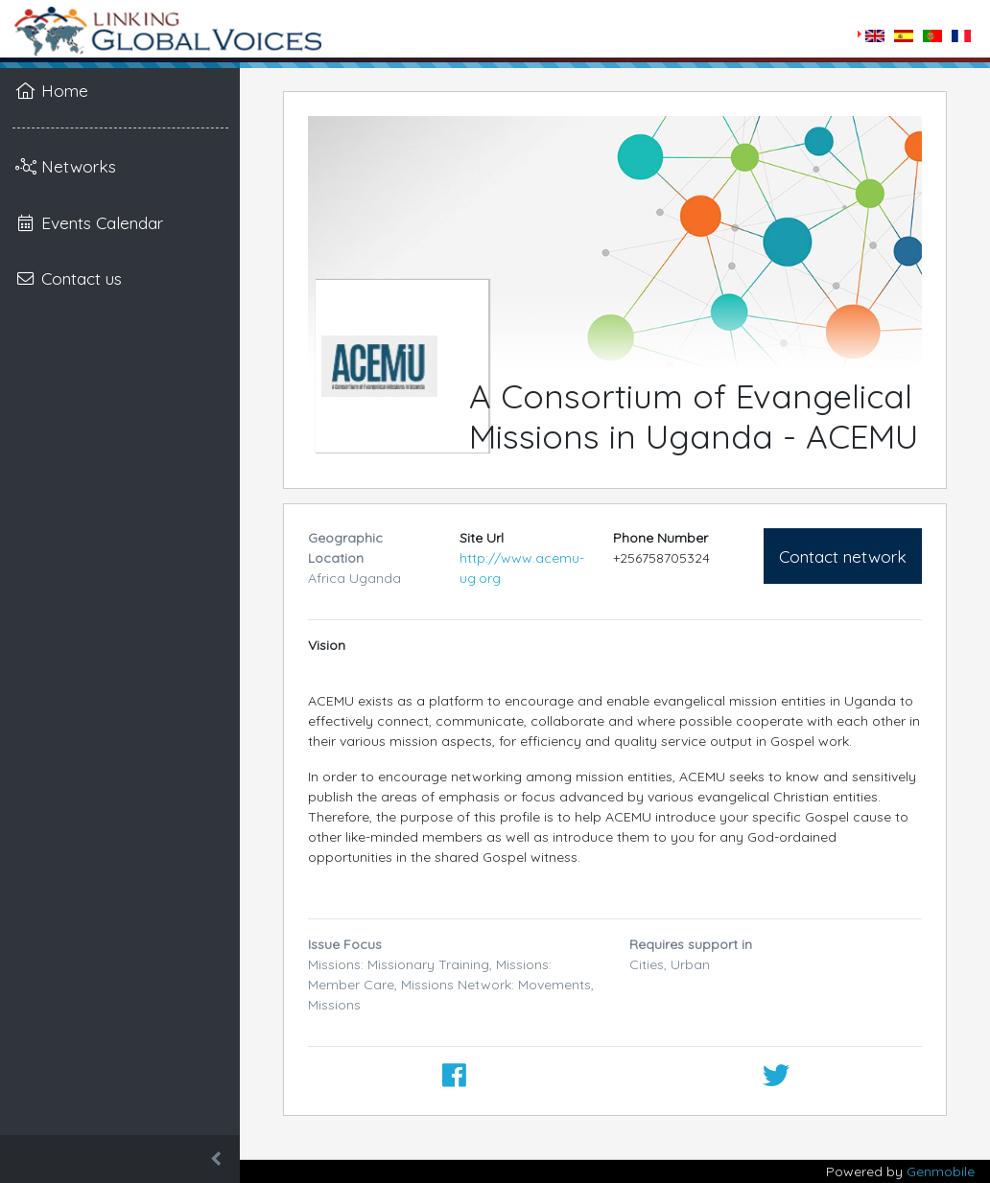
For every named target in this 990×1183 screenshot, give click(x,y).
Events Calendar (89, 222)
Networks (65, 165)
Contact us (68, 278)
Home (51, 90)
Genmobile (941, 1171)
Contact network (843, 556)
